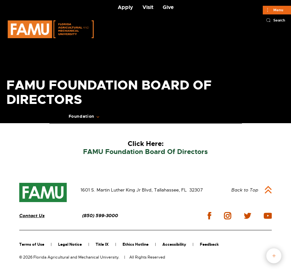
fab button (273, 255)
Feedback (209, 244)
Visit (147, 7)
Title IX (102, 244)
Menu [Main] (278, 10)
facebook (209, 215)
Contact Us (32, 215)
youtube (268, 216)
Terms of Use (31, 244)
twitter (247, 216)
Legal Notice (70, 244)
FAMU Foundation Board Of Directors (145, 152)
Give (168, 7)
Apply (125, 7)
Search (279, 20)
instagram (227, 215)
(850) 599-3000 (100, 215)
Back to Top (244, 190)
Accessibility (174, 244)
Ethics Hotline (136, 244)
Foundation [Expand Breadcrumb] (82, 116)
